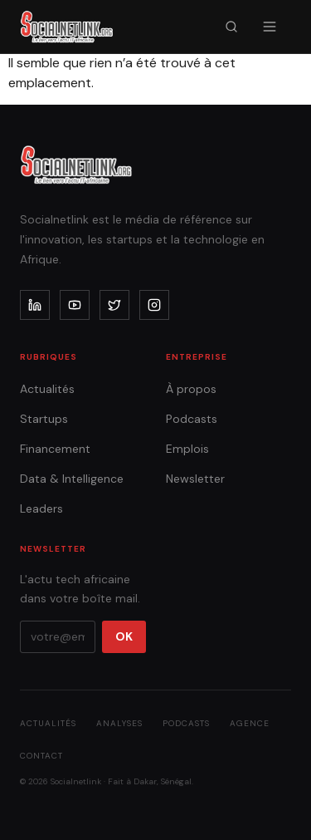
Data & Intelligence (72, 478)
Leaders (41, 508)
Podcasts (191, 418)
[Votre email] (57, 637)
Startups (44, 418)
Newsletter (195, 478)
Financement (55, 448)
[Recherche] (231, 26)
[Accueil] (67, 26)
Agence (250, 723)
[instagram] (154, 305)
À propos (191, 388)
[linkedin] (35, 305)
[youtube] (75, 305)
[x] (114, 305)
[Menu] (269, 27)
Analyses (119, 723)
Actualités (47, 388)
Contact (41, 755)
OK (124, 636)
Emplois (187, 448)
